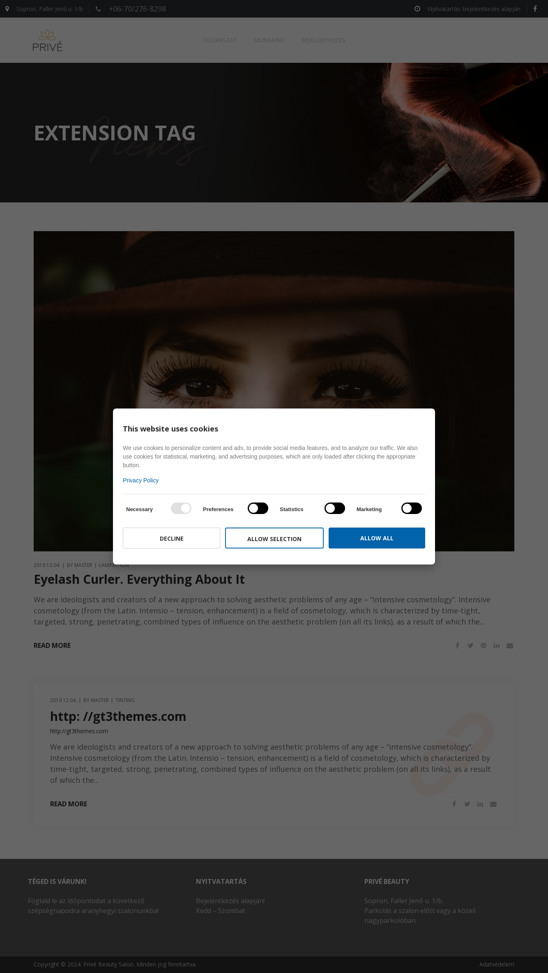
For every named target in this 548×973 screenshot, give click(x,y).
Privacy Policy (141, 480)
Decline (172, 538)
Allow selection (274, 539)
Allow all (377, 538)
